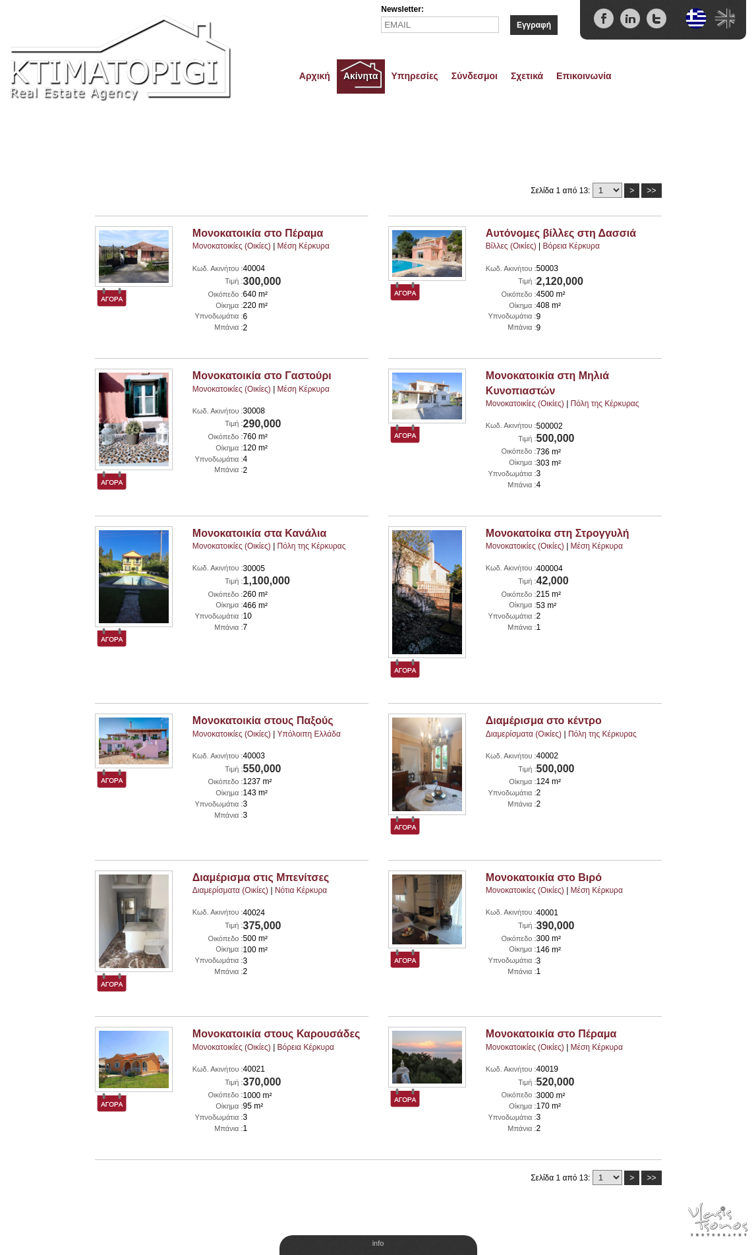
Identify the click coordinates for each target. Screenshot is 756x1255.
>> (651, 190)
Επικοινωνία (584, 76)
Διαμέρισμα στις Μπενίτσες (261, 877)
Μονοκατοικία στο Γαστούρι (262, 375)
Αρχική (314, 76)
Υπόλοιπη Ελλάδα (309, 734)
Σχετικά (527, 76)
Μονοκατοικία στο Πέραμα (258, 233)
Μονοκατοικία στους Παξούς (263, 720)
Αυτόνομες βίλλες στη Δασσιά (561, 233)
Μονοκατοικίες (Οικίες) (231, 246)
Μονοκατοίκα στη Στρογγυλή (557, 533)
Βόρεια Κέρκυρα (571, 246)
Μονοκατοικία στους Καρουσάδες (276, 1033)
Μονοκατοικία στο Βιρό (544, 877)
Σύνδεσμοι (474, 76)
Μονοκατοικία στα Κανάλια (259, 533)
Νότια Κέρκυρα (301, 890)
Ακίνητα (360, 76)
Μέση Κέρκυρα (303, 246)
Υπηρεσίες (415, 76)
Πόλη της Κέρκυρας (605, 403)
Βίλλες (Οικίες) (511, 246)
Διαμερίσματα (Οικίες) (524, 734)
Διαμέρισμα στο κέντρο (544, 720)
